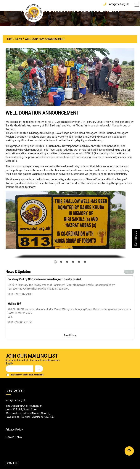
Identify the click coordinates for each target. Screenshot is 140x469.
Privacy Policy (14, 429)
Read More (70, 335)
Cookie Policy (14, 437)
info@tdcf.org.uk (116, 4)
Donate (12, 463)
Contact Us (135, 238)
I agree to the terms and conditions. (27, 374)
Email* (19, 367)
